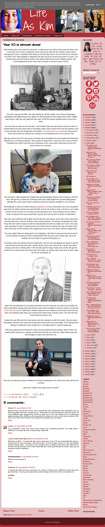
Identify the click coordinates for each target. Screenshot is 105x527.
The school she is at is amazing (55, 131)
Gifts (85, 434)
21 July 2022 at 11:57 (22, 408)
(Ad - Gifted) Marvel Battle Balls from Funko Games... (93, 293)
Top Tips (86, 493)
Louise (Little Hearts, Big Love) (19, 438)
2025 (87, 120)
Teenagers (33, 397)
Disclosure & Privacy (42, 35)
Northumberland (89, 459)
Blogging (86, 391)
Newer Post (9, 511)
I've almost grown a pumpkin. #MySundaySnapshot (94, 224)
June (89, 335)
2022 (87, 127)
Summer (86, 484)
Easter (85, 422)
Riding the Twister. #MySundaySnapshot (94, 271)
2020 (88, 353)
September (91, 138)
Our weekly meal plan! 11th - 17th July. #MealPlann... (93, 265)
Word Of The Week (90, 507)
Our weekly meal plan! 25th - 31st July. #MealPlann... (93, 180)
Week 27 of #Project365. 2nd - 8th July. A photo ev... (94, 277)
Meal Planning (88, 450)
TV (84, 498)
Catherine (11, 467)
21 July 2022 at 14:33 (23, 426)
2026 (87, 117)
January (90, 348)
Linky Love (58, 35)
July (88, 143)
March (89, 342)
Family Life (13, 397)
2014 (87, 369)
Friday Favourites (89, 429)
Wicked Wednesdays (90, 502)
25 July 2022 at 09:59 (25, 467)
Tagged (85, 486)
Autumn (86, 384)
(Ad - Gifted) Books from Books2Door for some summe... (93, 306)
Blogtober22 (87, 402)
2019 (87, 356)
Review (85, 468)
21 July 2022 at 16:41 (39, 438)
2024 (87, 122)
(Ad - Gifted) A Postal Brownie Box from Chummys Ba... (92, 244)
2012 (87, 374)
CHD (85, 409)
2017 (87, 361)
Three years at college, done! (92, 255)
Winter (85, 504)
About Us (15, 35)
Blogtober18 (87, 397)
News (85, 457)
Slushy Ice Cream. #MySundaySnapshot (94, 186)
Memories (86, 452)
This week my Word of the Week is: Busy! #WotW (93, 284)
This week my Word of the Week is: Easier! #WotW (93, 330)
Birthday (86, 388)
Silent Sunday (88, 479)
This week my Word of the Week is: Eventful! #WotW (93, 237)
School (26, 397)
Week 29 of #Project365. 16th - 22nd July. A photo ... (94, 192)
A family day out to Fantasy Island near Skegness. (93, 208)
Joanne (11, 426)
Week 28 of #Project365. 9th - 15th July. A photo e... (93, 231)
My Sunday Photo (90, 454)
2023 (87, 125)
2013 (87, 372)
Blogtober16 (87, 393)
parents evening (45, 207)
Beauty (85, 386)
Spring (85, 482)
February (90, 345)
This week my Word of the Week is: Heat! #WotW (93, 198)
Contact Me (27, 35)
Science (86, 473)
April (88, 340)
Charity (85, 406)
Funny (85, 432)
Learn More (89, 5)
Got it (98, 5)
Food (85, 427)
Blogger (57, 522)
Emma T (11, 408)
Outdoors (86, 461)
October (90, 135)
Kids (20, 397)
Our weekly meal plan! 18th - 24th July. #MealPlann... (93, 218)
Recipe (85, 466)
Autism (85, 381)
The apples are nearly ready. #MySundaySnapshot (94, 148)
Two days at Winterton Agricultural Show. (93, 250)
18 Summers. (91, 176)
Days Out (86, 420)
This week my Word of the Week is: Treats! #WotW (93, 161)
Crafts (85, 418)
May (88, 337)
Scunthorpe (87, 475)
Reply (10, 420)
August (89, 140)
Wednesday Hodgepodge (92, 500)
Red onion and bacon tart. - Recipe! (91, 172)
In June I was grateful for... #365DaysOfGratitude (93, 300)
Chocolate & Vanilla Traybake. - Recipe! (93, 288)
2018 (87, 359)
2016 (87, 364)
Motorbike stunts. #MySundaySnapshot (94, 317)
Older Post (73, 511)
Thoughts (86, 491)
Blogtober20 (88, 400)
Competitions (88, 416)
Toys (84, 495)
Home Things (87, 441)
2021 (87, 351)
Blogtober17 (87, 395)
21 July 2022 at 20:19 (29, 456)
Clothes (86, 413)
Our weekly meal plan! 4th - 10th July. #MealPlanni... (94, 312)
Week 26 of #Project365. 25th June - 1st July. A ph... (92, 324)
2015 (87, 366)
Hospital (86, 443)
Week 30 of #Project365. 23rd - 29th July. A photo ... (93, 155)
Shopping (86, 477)
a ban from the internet (13, 310)
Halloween (86, 436)
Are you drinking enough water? (92, 213)
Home (6, 35)
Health (85, 438)
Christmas (87, 411)
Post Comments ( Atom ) (23, 514)
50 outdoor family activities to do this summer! (93, 166)
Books (85, 404)
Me (84, 448)
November (90, 132)
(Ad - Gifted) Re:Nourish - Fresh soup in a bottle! (93, 260)
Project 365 (87, 463)
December (91, 130)
